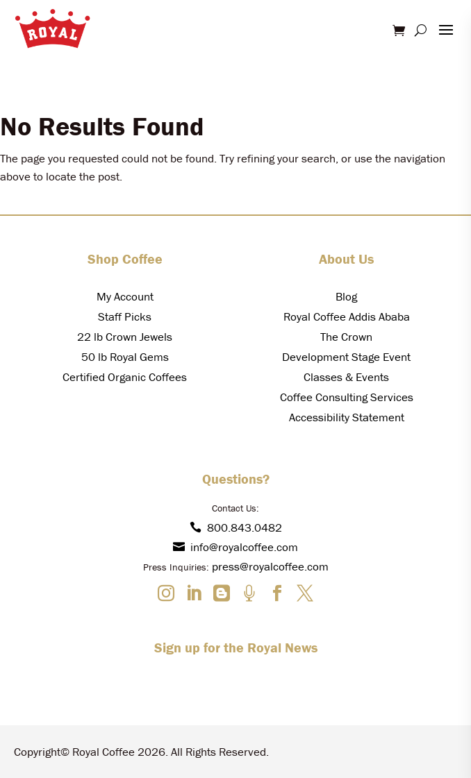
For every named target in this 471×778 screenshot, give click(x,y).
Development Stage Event (346, 356)
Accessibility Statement (346, 417)
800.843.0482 (236, 527)
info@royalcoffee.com (235, 547)
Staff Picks (124, 316)
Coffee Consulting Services (346, 397)
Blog (346, 296)
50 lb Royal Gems (125, 356)
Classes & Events (346, 376)
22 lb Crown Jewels (124, 336)
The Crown (346, 336)
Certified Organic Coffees (125, 376)
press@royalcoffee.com (270, 566)
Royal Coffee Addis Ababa (346, 316)
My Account (125, 296)
